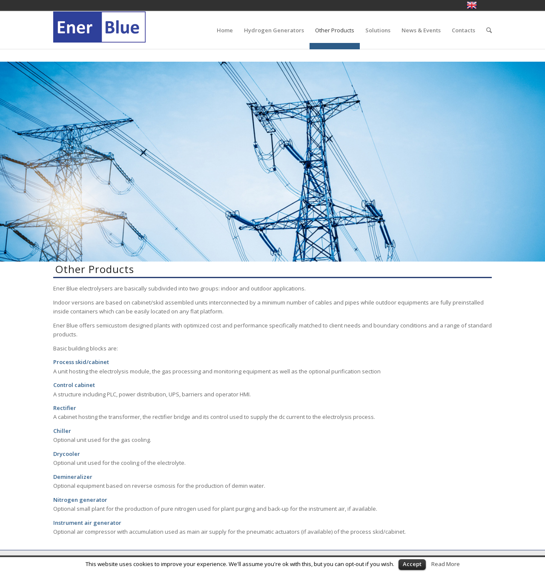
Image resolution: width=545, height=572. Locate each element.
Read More (445, 564)
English (472, 5)
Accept (412, 564)
